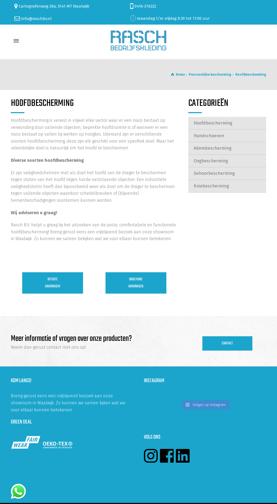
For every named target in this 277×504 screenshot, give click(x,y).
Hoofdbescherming (213, 123)
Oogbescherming (211, 160)
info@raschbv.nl (36, 18)
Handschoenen (209, 135)
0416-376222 (145, 6)
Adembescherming (213, 148)
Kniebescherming (211, 186)
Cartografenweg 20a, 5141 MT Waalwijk (54, 6)
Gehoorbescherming (214, 173)
